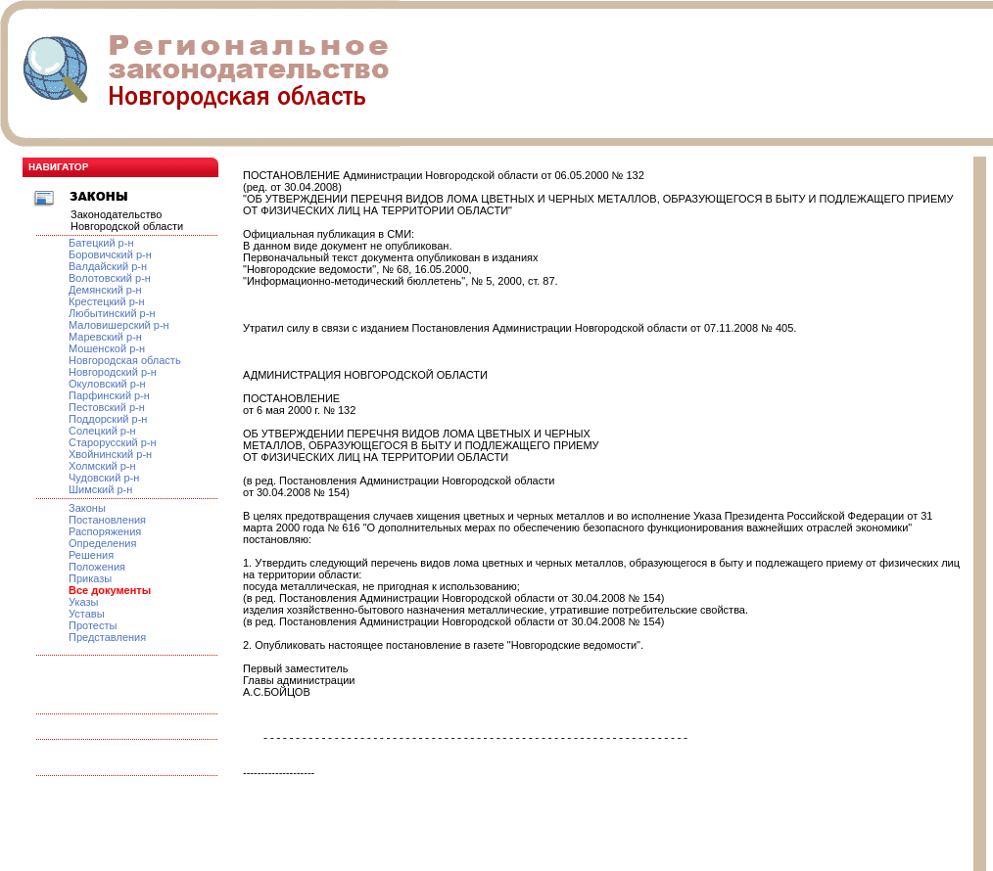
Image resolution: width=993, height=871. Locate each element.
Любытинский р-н (112, 313)
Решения (91, 555)
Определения (102, 543)
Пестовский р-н (107, 407)
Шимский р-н (100, 489)
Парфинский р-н (109, 395)
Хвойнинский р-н (110, 454)
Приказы (90, 578)
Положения (97, 567)
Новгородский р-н (113, 372)
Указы (84, 602)
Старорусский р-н (113, 442)
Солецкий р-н (102, 430)
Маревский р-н (105, 337)
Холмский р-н (102, 466)
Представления (107, 637)
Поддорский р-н (108, 419)
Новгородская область (125, 360)
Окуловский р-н (107, 384)
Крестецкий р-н (107, 301)
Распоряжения (105, 531)
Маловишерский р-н (119, 325)
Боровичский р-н (110, 254)
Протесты (93, 625)
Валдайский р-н (108, 266)
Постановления (107, 520)
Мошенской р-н (107, 348)
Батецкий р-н (101, 243)
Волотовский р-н (110, 278)
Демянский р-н (105, 290)
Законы (87, 508)
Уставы (87, 613)
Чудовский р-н (104, 477)
